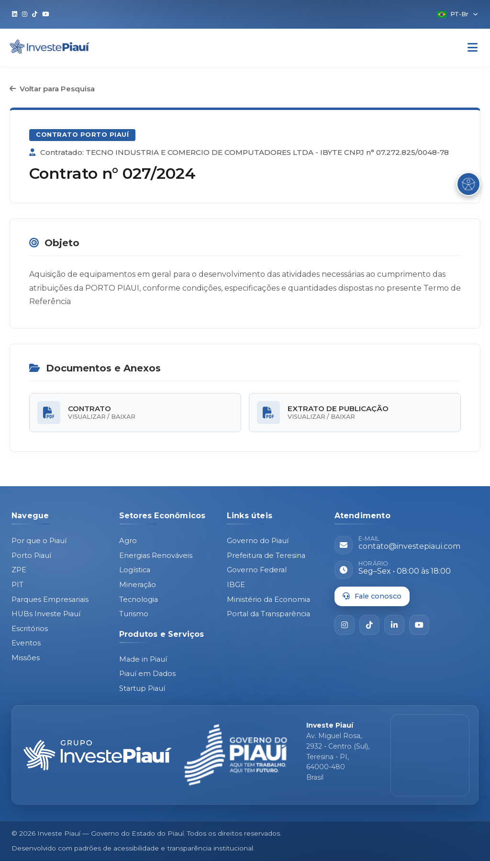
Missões (25, 658)
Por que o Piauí (39, 540)
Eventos (26, 643)
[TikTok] (369, 625)
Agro (128, 540)
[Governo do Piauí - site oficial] (235, 754)
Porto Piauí (31, 555)
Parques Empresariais (50, 599)
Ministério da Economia (268, 599)
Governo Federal (257, 570)
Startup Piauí (142, 688)
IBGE (236, 584)
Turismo (133, 614)
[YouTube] (419, 625)
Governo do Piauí (258, 540)
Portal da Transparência (268, 614)
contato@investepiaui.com (409, 546)
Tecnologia (138, 599)
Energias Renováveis (155, 555)
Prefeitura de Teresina (266, 555)
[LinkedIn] (394, 625)
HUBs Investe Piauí (45, 614)
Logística (134, 570)
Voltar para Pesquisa (52, 88)
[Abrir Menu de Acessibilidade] (468, 184)
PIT (17, 584)
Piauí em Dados (147, 673)
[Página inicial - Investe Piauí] (98, 755)
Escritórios (29, 628)
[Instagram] (344, 625)
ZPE (18, 570)
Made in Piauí (143, 659)
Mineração (137, 584)
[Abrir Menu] (472, 47)
